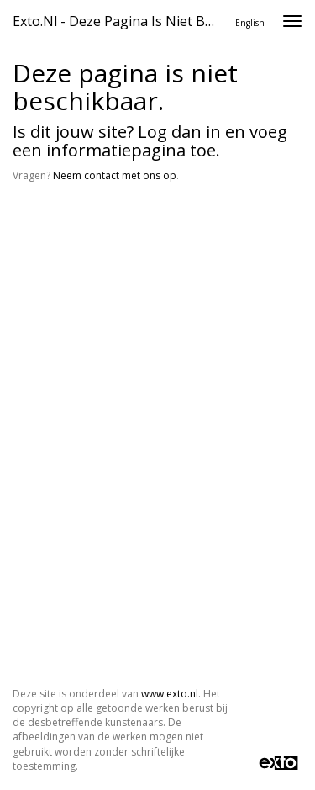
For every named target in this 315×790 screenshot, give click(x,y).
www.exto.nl (169, 694)
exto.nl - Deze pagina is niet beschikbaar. (120, 21)
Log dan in (179, 131)
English (250, 23)
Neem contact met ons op (114, 175)
